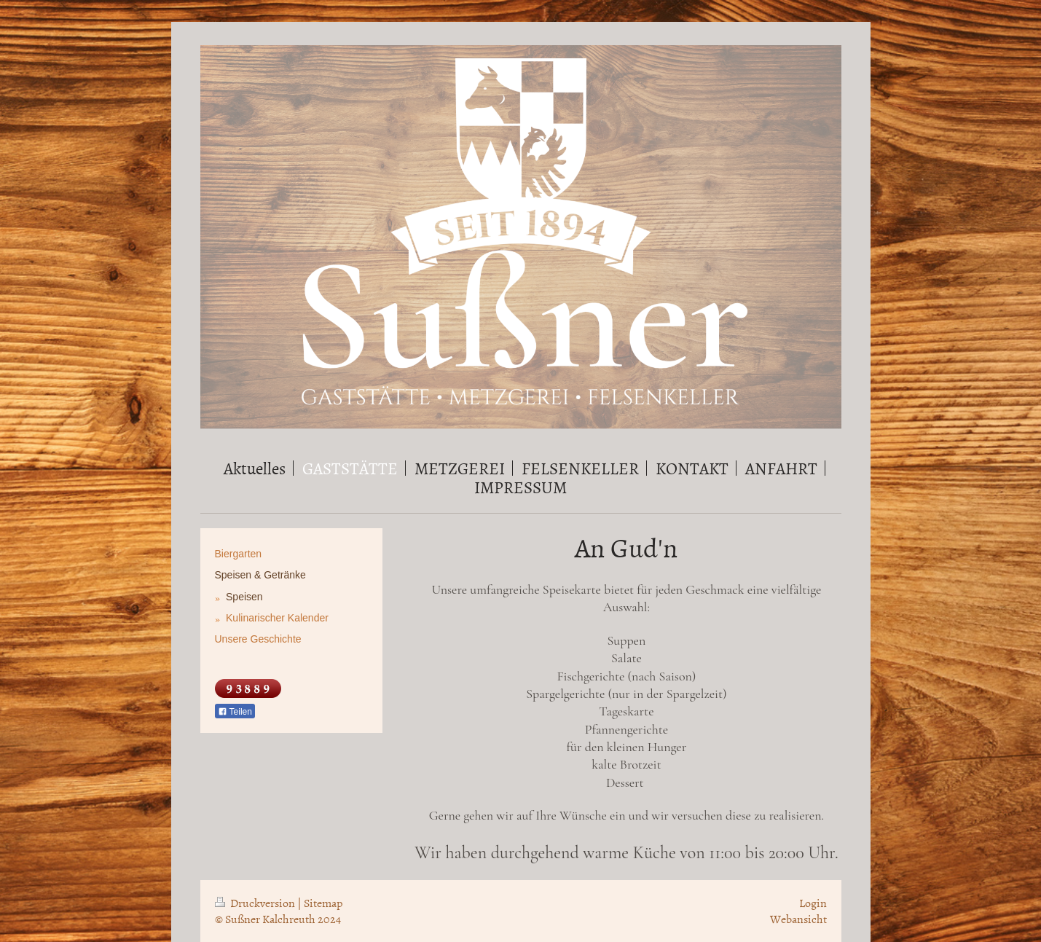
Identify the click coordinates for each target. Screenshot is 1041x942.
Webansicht (798, 918)
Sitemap (323, 902)
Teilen (235, 712)
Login (813, 902)
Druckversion (256, 902)
